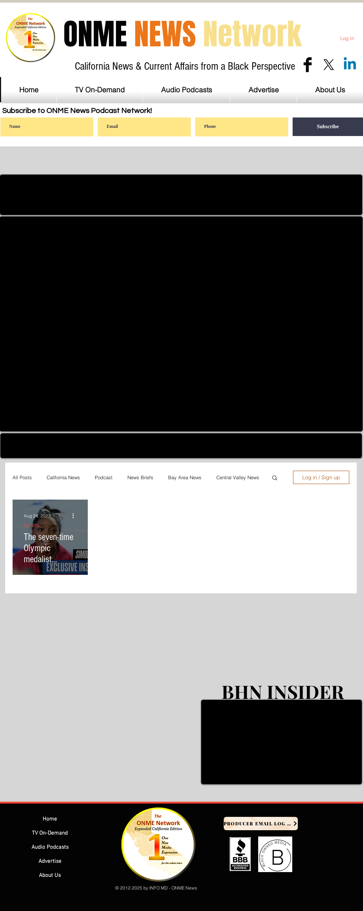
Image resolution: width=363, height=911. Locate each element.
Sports (31, 525)
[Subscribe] (328, 126)
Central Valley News (237, 477)
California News (63, 477)
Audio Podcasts (50, 847)
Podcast (104, 477)
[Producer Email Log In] (261, 823)
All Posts (22, 477)
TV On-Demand (50, 833)
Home (50, 819)
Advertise (50, 861)
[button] (263, 89)
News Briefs (140, 477)
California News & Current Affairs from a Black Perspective (185, 66)
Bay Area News (185, 477)
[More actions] (75, 515)
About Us (50, 875)
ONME (182, 34)
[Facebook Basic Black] (307, 64)
